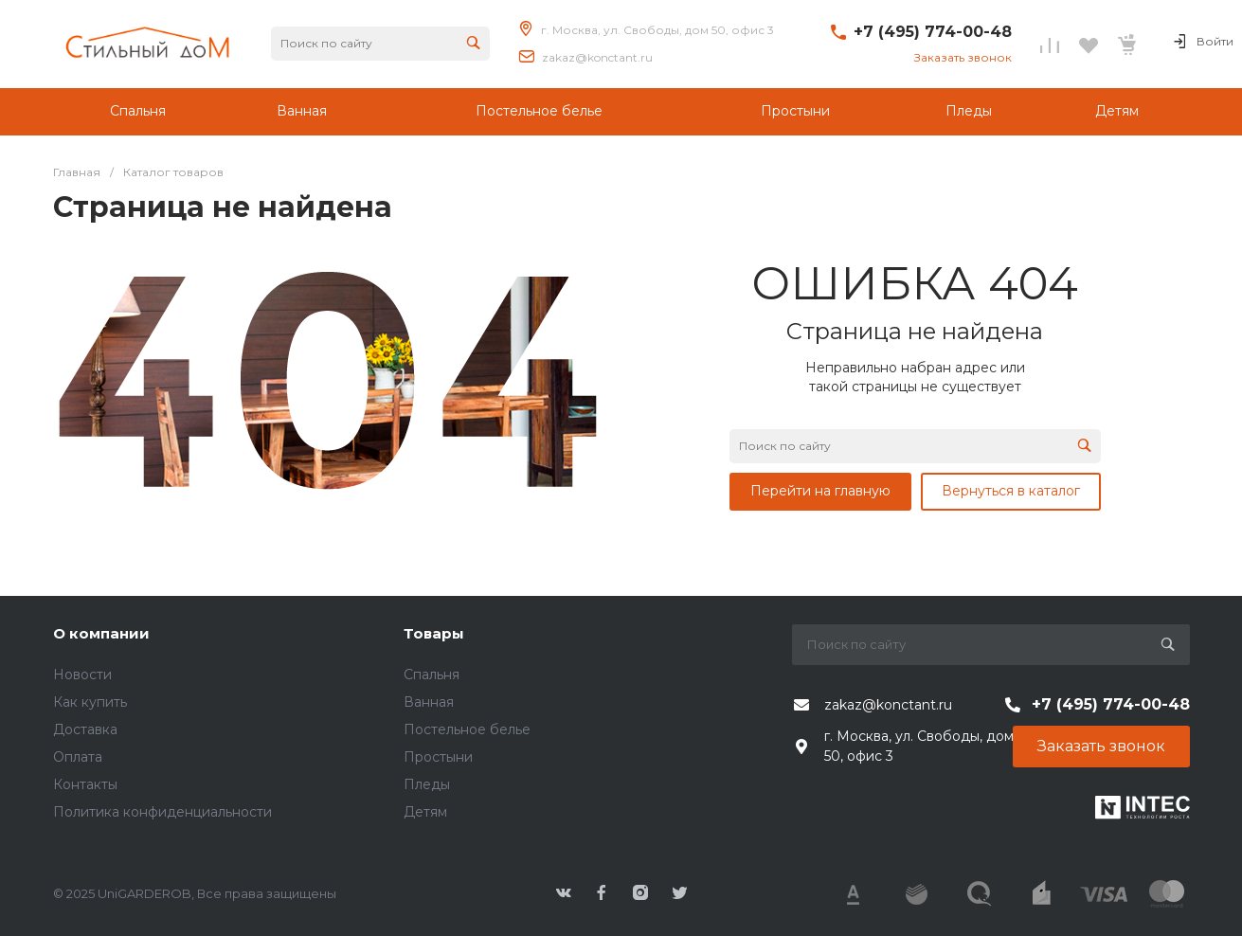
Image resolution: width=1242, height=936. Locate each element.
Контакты (85, 784)
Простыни (438, 756)
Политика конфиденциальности (162, 811)
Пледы (427, 784)
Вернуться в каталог (1011, 490)
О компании (101, 633)
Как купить (90, 702)
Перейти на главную (820, 490)
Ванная (429, 702)
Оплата (77, 756)
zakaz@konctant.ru (597, 57)
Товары (434, 633)
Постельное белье (467, 729)
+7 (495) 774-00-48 (933, 32)
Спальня (431, 674)
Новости (82, 674)
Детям (425, 811)
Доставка (85, 729)
